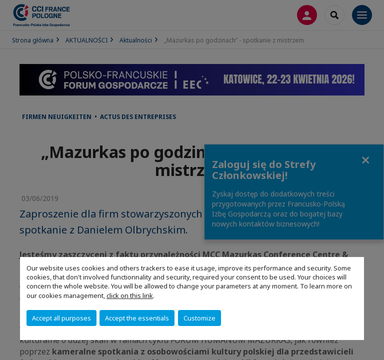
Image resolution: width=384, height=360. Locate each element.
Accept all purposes (61, 318)
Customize (200, 318)
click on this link (129, 295)
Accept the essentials (137, 318)
